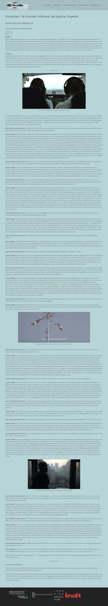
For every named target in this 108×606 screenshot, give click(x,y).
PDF (8, 34)
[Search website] (102, 5)
